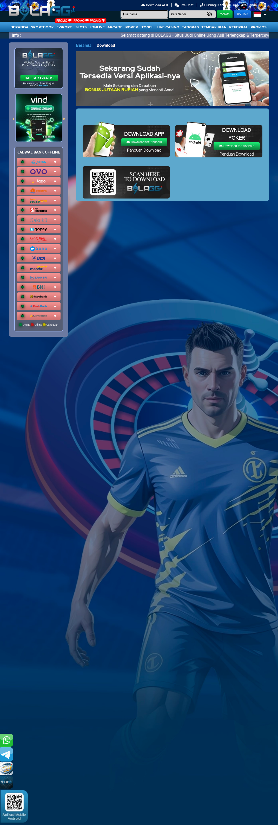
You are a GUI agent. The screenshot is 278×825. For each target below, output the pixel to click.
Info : (16, 35)
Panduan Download (144, 150)
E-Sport (64, 27)
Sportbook (42, 27)
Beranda (19, 27)
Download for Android (144, 142)
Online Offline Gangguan (38, 324)
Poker (131, 27)
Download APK (155, 5)
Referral (238, 27)
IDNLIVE (97, 27)
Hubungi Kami (213, 5)
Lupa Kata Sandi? (244, 5)
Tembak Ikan (214, 27)
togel (147, 27)
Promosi (259, 27)
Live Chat (184, 5)
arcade (114, 27)
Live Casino (168, 27)
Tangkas (190, 27)
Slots (81, 27)
